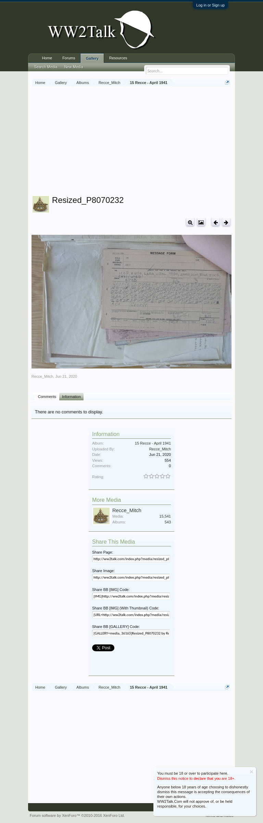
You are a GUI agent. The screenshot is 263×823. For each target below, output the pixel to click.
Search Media (46, 67)
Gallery (92, 58)
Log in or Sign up (210, 5)
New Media (73, 67)
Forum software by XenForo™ (77, 815)
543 (168, 522)
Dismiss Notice (251, 771)
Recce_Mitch (42, 376)
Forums (68, 58)
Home (47, 58)
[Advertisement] (147, 142)
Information (71, 397)
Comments (47, 397)
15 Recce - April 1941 (153, 443)
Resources (118, 58)
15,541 (165, 516)
